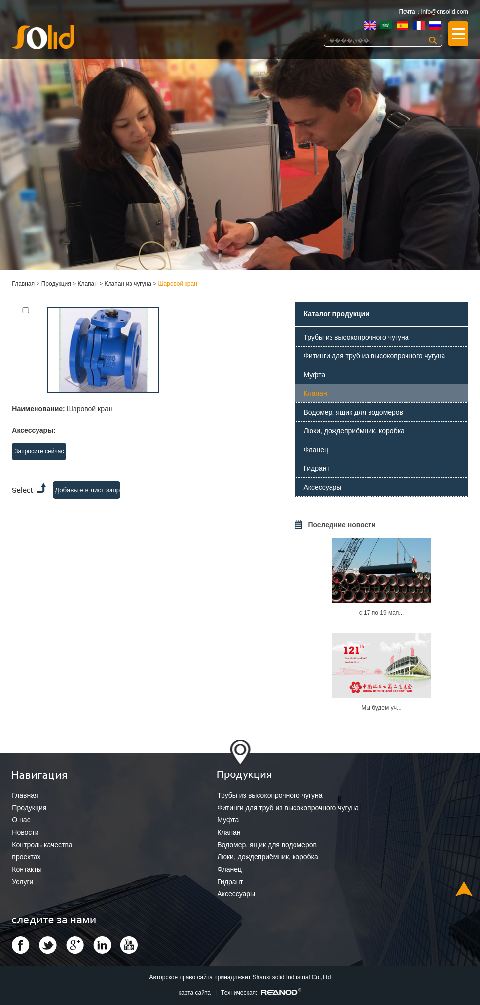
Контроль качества (42, 845)
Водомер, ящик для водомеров (353, 412)
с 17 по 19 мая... (381, 612)
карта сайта (195, 992)
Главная (23, 283)
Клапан (87, 283)
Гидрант (316, 468)
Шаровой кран (177, 283)
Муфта (314, 375)
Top (464, 888)
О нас (21, 820)
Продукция (56, 283)
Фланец (315, 450)
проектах (26, 857)
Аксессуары (322, 487)
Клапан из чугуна (128, 283)
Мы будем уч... (381, 707)
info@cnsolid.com (444, 11)
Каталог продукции (336, 314)
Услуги (22, 882)
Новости (25, 832)
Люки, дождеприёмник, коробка (353, 431)
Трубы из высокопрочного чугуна (355, 337)
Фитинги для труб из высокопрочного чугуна (374, 356)
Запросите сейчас (39, 451)
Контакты (26, 869)
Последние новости (341, 525)
